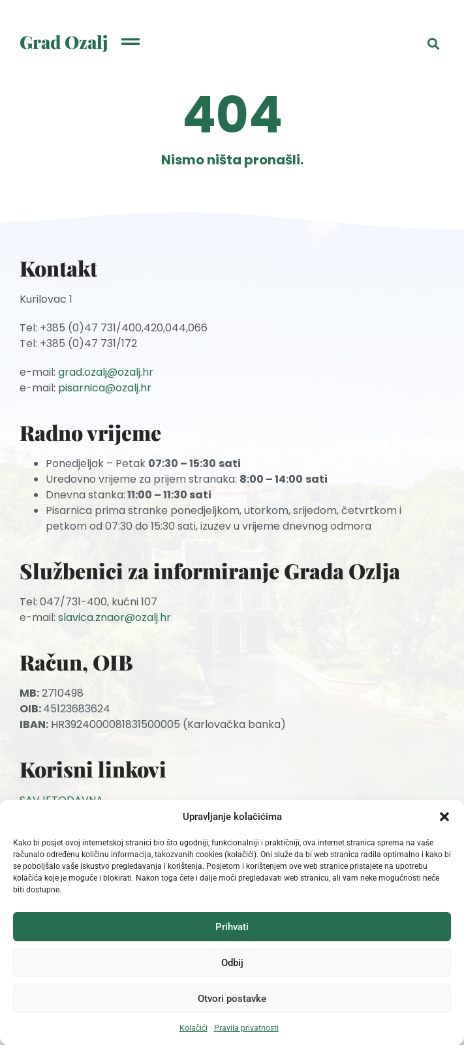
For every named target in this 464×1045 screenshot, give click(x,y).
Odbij (232, 963)
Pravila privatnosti (246, 1028)
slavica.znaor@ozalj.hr (114, 617)
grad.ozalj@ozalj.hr (105, 372)
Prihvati (232, 927)
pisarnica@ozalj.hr (104, 387)
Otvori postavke (232, 999)
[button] (444, 816)
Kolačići (193, 1028)
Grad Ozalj (64, 41)
